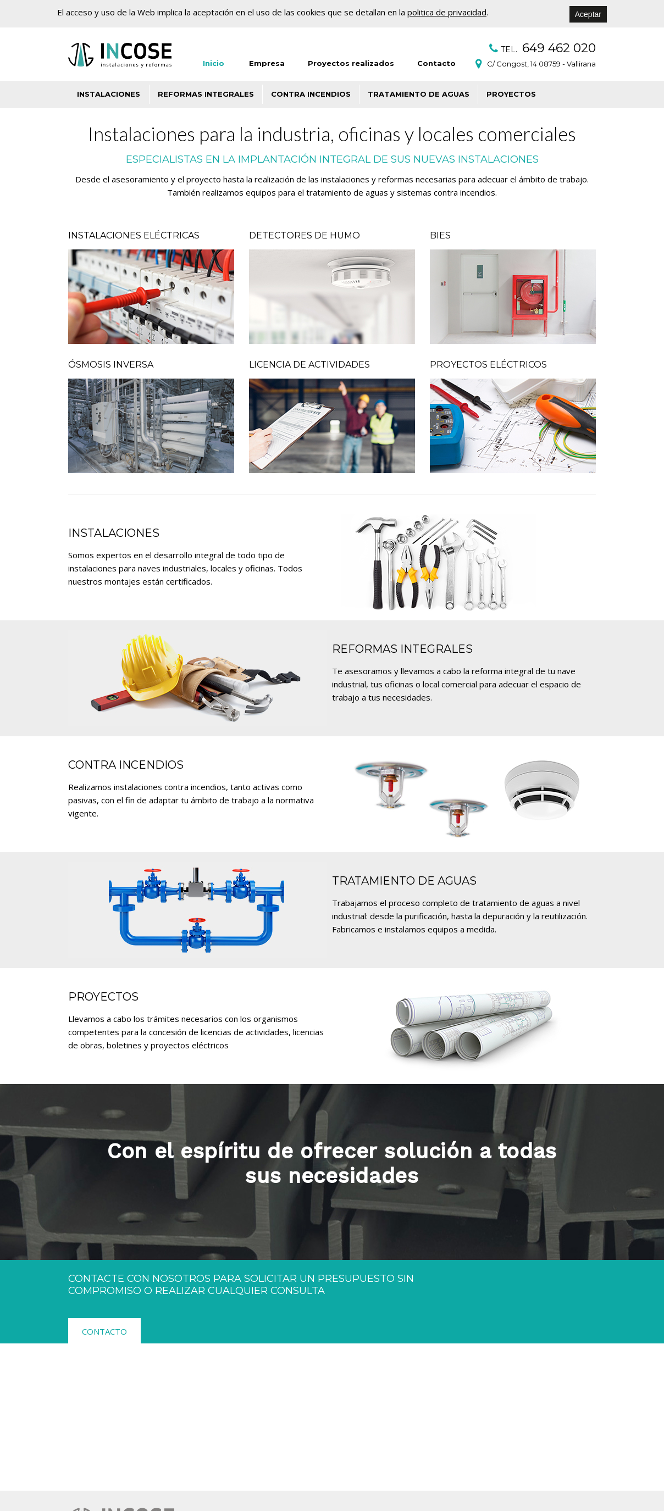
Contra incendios (311, 94)
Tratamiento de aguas (418, 94)
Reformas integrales (206, 94)
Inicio (213, 63)
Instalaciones (108, 94)
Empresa (267, 63)
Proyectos (511, 94)
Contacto (436, 63)
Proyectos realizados (351, 63)
